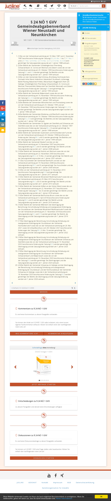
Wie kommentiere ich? (27, 334)
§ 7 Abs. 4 (27, 61)
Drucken (86, 33)
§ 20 (63, 61)
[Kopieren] (74, 288)
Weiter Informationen (64, 498)
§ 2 (26, 72)
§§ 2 (48, 128)
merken (44, 292)
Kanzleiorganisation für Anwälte (55, 488)
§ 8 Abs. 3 (35, 61)
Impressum (57, 482)
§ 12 (50, 61)
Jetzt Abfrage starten (44, 384)
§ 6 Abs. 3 (58, 58)
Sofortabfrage (37, 348)
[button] (25, 6)
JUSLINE (20, 482)
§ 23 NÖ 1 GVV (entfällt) (91, 54)
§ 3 (32, 72)
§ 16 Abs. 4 (57, 61)
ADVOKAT (33, 482)
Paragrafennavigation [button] (89, 43)
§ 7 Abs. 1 (69, 58)
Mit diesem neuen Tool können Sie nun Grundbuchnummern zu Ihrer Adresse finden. (94, 19)
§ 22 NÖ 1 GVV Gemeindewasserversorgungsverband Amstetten (91, 48)
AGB (69, 482)
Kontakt (45, 482)
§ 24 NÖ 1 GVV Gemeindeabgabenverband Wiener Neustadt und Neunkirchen (91, 62)
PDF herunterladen (89, 38)
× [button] (108, 14)
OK (101, 496)
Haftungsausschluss (89, 71)
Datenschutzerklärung (85, 482)
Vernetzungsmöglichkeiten (90, 77)
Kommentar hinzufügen (60, 334)
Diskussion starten (43, 458)
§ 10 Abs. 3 (43, 61)
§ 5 (52, 58)
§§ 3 (39, 230)
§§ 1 (37, 191)
